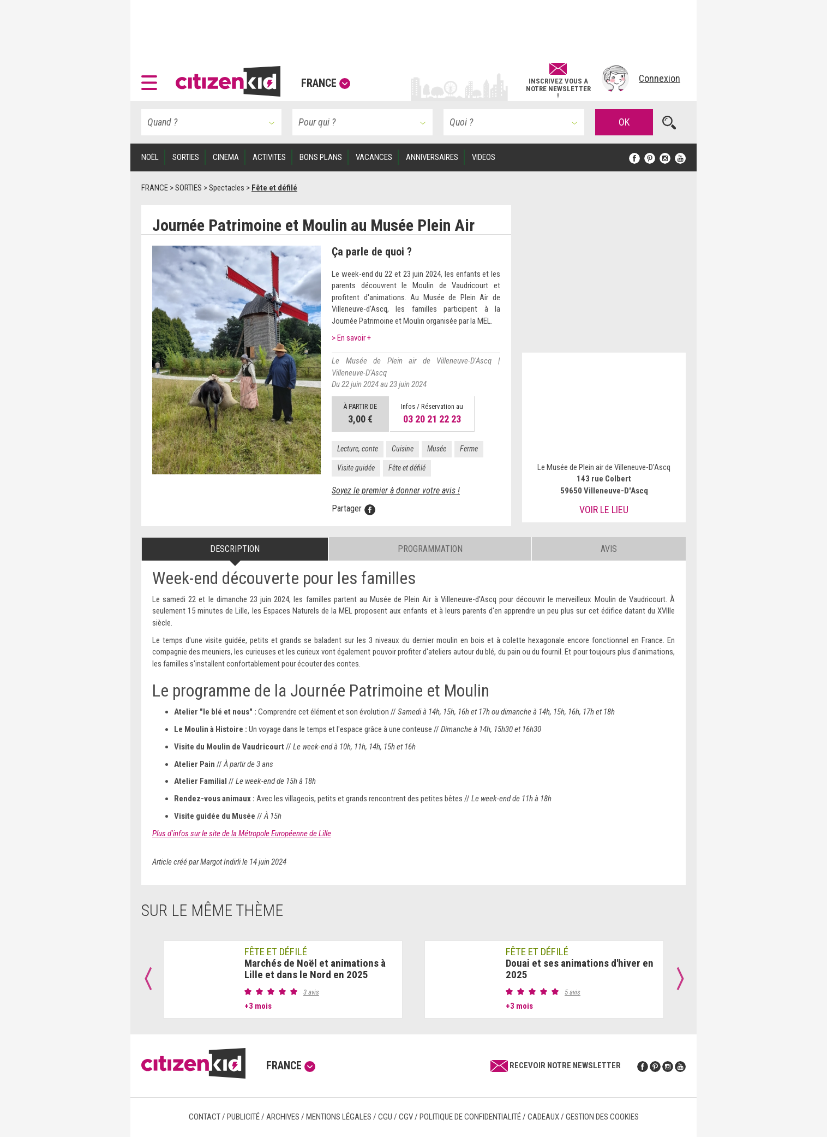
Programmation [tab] (430, 549)
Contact (204, 1117)
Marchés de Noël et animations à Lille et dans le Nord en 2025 (315, 969)
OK (624, 122)
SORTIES (185, 157)
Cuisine (402, 448)
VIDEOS (483, 157)
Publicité (243, 1117)
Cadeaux (543, 1117)
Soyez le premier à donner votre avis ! (396, 490)
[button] (152, 78)
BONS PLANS (320, 157)
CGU (385, 1117)
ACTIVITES (269, 157)
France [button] (325, 83)
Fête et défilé (407, 467)
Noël (150, 157)
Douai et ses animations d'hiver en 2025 (580, 969)
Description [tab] (235, 549)
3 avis (311, 992)
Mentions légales (338, 1117)
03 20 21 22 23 (432, 419)
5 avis (572, 992)
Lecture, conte (357, 448)
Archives (282, 1117)
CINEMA (226, 157)
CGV (406, 1117)
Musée (436, 448)
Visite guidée (356, 467)
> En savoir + (351, 338)
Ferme (469, 448)
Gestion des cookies (602, 1117)
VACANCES (374, 157)
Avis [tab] (609, 549)
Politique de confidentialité (470, 1117)
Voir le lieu (603, 509)
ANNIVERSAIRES (432, 157)
